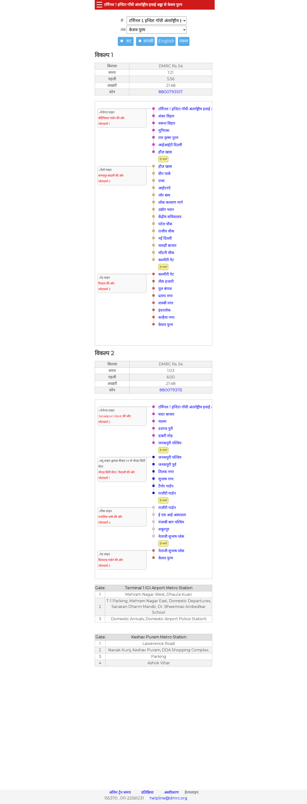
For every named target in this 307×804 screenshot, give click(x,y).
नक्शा (183, 41)
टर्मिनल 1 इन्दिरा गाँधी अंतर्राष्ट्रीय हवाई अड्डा (187, 109)
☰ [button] (99, 4)
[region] (153, 725)
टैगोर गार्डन (165, 486)
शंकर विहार (166, 116)
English (166, 41)
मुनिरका (163, 130)
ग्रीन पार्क (164, 173)
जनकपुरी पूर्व (167, 464)
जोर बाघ (164, 195)
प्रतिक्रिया (147, 792)
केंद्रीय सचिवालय (169, 216)
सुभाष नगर (166, 479)
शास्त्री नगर (165, 303)
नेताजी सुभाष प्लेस (171, 536)
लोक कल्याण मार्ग (170, 202)
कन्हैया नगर (166, 317)
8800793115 (170, 390)
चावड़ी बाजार (167, 245)
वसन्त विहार (166, 123)
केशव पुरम (165, 324)
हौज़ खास (165, 152)
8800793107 (171, 92)
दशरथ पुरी (165, 428)
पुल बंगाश (165, 288)
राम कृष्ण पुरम (168, 137)
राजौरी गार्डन (167, 493)
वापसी (146, 41)
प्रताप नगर (165, 296)
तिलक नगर (166, 471)
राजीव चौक (166, 231)
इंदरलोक (164, 310)
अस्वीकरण (172, 792)
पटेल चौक (165, 224)
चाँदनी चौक (166, 252)
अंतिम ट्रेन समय (120, 792)
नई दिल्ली (165, 238)
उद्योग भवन (166, 209)
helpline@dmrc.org (168, 798)
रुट (126, 41)
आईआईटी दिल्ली (170, 145)
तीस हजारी (166, 281)
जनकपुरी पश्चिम (170, 443)
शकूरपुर (163, 529)
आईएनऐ (164, 188)
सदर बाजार (166, 414)
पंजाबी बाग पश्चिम (171, 522)
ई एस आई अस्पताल (172, 515)
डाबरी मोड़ (165, 436)
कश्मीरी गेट (166, 260)
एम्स (161, 181)
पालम (162, 421)
